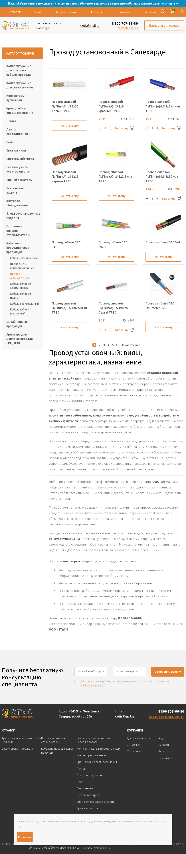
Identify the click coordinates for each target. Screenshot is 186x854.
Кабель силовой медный (20, 295)
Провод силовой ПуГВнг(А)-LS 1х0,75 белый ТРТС (113, 307)
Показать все (130, 345)
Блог (161, 751)
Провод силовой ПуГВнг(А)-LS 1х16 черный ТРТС (65, 176)
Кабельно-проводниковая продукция (17, 247)
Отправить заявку (167, 671)
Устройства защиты (15, 190)
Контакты (96, 12)
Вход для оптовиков (164, 25)
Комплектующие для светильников (19, 85)
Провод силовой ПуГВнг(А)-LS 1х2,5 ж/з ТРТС (115, 176)
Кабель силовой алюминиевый (20, 285)
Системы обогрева (20, 159)
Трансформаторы (19, 180)
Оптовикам (150, 12)
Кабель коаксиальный (24, 303)
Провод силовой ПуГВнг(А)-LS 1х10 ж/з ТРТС (161, 176)
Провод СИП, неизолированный (22, 266)
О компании (123, 12)
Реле (10, 142)
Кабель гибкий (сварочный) (19, 311)
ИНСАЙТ (178, 844)
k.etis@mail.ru (125, 716)
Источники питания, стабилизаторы (18, 230)
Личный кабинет (168, 758)
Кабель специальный (24, 258)
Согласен (25, 837)
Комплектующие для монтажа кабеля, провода (18, 70)
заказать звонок (128, 28)
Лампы (11, 121)
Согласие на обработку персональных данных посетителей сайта (69, 847)
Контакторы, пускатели (15, 98)
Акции (37, 12)
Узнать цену (69, 125)
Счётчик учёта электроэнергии (18, 169)
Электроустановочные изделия (22, 215)
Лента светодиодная (17, 131)
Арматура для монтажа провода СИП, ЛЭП (19, 338)
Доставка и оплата (65, 12)
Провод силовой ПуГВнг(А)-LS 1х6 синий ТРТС (162, 106)
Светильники (16, 150)
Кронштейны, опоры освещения (19, 110)
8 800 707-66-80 (125, 23)
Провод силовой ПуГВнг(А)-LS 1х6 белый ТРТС (69, 307)
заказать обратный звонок (166, 716)
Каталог (8, 730)
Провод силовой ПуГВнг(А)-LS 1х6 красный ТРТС (111, 106)
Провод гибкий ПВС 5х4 (162, 242)
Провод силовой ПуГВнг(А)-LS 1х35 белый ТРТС (65, 106)
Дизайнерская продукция (17, 324)
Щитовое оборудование (17, 203)
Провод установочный (19, 275)
